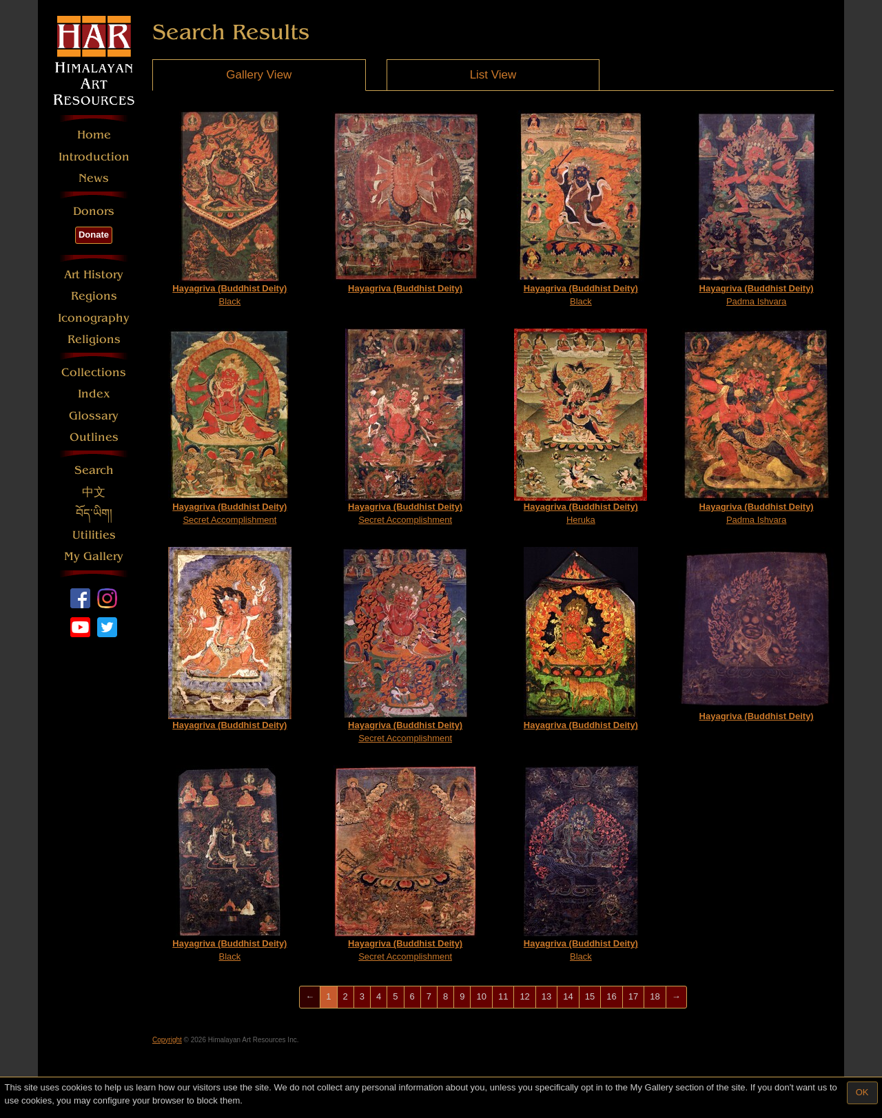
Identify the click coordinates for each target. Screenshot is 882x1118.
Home (94, 134)
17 (633, 996)
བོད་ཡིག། (94, 513)
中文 (93, 492)
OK (862, 1092)
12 (524, 996)
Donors (93, 211)
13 (546, 996)
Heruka (580, 427)
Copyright (167, 1040)
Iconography (94, 317)
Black (229, 208)
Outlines (94, 437)
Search (94, 470)
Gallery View (258, 74)
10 (481, 996)
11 (503, 996)
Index (94, 393)
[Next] (676, 997)
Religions (94, 339)
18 (654, 996)
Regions (94, 295)
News (94, 178)
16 (611, 996)
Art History (93, 274)
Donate (94, 234)
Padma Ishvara (756, 208)
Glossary (94, 415)
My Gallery (93, 556)
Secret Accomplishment (229, 427)
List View (493, 74)
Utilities (94, 534)
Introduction (94, 156)
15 (590, 996)
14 (568, 996)
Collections (93, 372)
